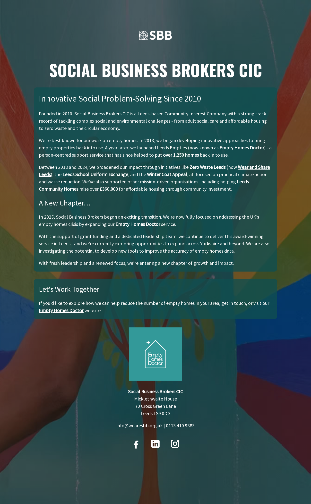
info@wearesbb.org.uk (139, 425)
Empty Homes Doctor (241, 148)
